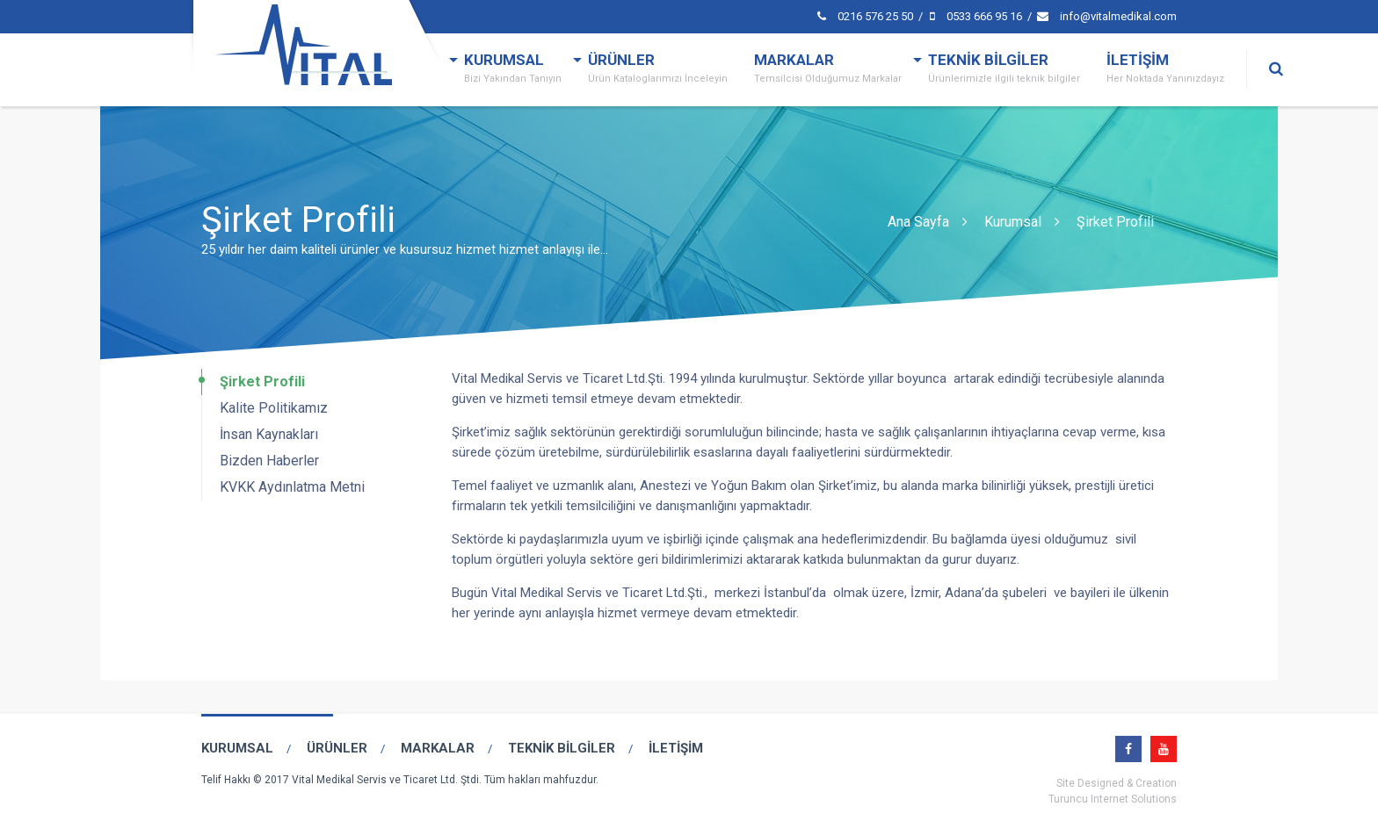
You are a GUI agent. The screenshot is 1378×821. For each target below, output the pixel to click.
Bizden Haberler (269, 460)
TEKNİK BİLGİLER (1004, 70)
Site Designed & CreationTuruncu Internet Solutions (1112, 791)
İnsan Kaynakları (269, 434)
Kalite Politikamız (274, 408)
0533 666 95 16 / (982, 16)
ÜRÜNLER (658, 70)
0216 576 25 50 (866, 16)
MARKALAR (828, 70)
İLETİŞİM (1165, 70)
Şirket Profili (1115, 221)
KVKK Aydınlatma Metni (292, 487)
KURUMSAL (513, 70)
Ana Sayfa (918, 221)
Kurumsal (1012, 221)
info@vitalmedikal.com (1107, 16)
